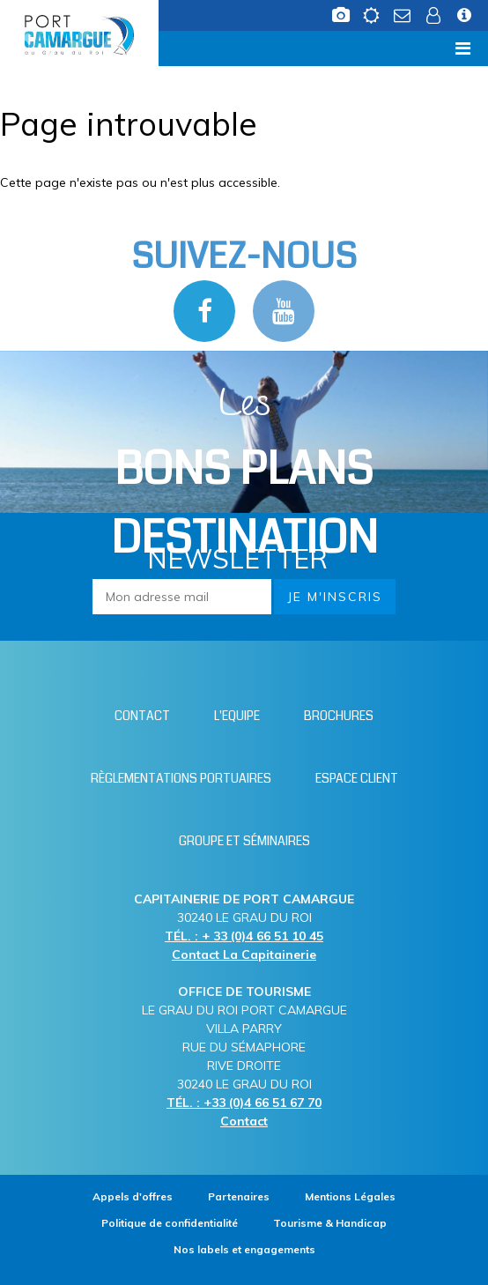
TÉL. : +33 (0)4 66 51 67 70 (244, 1102)
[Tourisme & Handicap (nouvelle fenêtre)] (330, 1222)
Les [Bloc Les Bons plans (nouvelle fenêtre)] (244, 473)
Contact (244, 1121)
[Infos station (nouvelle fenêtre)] (466, 20)
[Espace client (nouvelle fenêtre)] (435, 20)
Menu (41, 48)
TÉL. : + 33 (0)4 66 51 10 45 (244, 936)
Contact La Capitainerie (244, 954)
